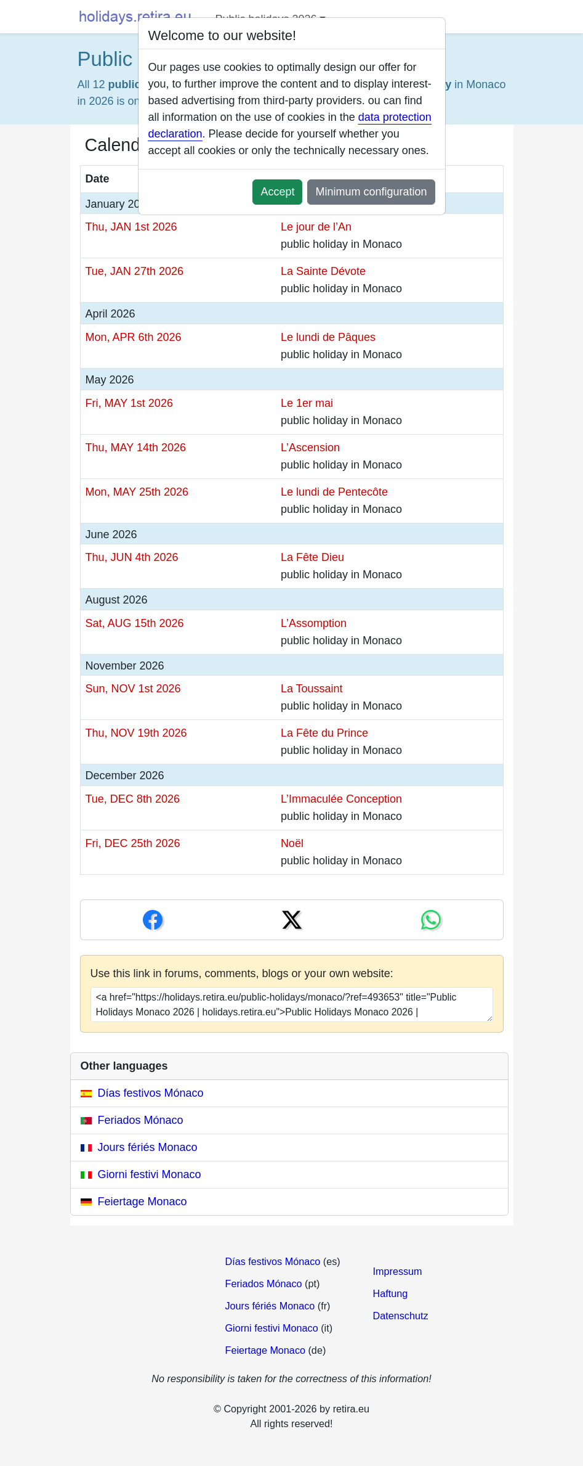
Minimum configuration (371, 192)
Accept (277, 192)
